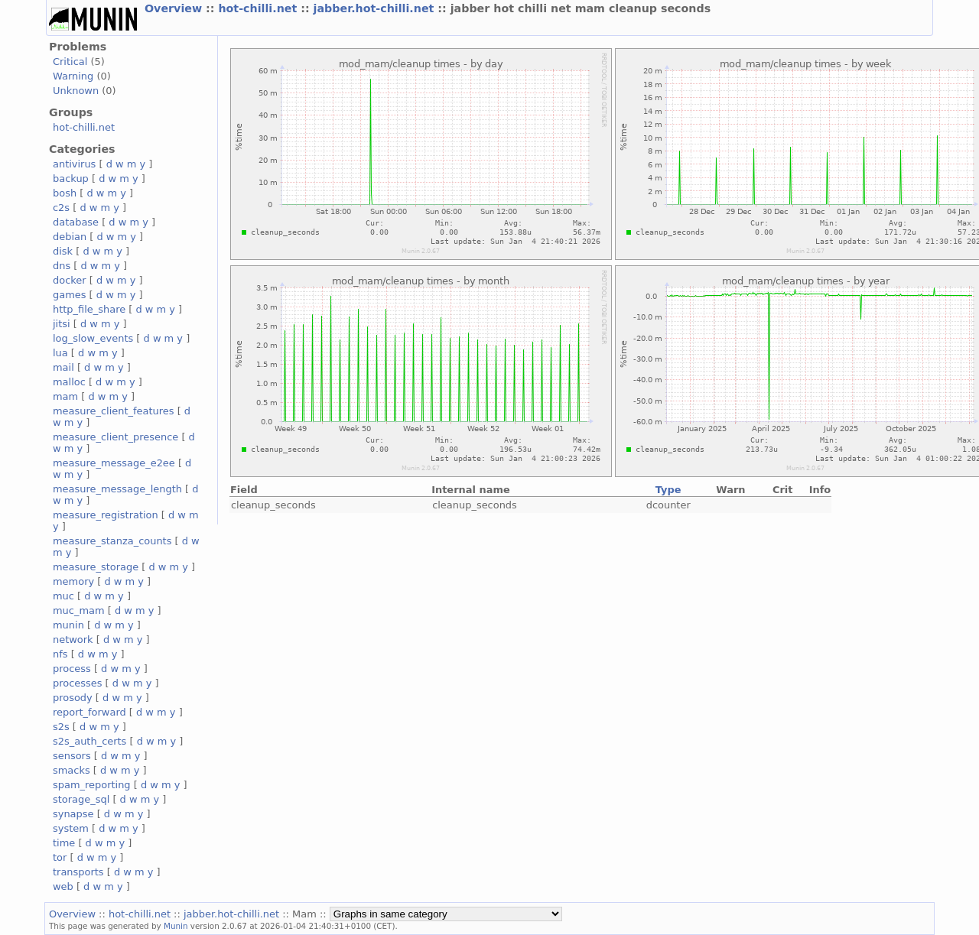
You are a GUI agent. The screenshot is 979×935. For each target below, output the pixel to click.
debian (69, 236)
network (73, 639)
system (71, 828)
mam (65, 396)
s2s (61, 726)
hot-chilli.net (259, 8)
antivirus (74, 164)
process (72, 668)
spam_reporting (92, 785)
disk (63, 251)
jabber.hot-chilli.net (376, 8)
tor (60, 857)
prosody (73, 697)
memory (73, 581)
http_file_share (89, 309)
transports (78, 872)
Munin (176, 925)
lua (60, 353)
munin (68, 625)
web (63, 886)
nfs (60, 654)
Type (668, 489)
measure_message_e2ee (114, 463)
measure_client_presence (115, 437)
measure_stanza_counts (112, 541)
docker (69, 280)
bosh (64, 193)
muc (63, 596)
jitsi (61, 324)
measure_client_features (113, 411)
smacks (71, 770)
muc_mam (79, 610)
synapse (73, 814)
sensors (72, 755)
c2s (61, 207)
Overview (175, 8)
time (64, 843)
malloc (69, 382)
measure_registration (105, 515)
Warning (73, 76)
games (69, 294)
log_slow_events (93, 338)
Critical (70, 61)
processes (77, 683)
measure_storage (95, 567)
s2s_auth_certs (89, 741)
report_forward (89, 712)
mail (63, 367)
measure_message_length (117, 489)
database (76, 222)
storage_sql (81, 799)
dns (61, 265)
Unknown (76, 90)
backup (71, 178)
